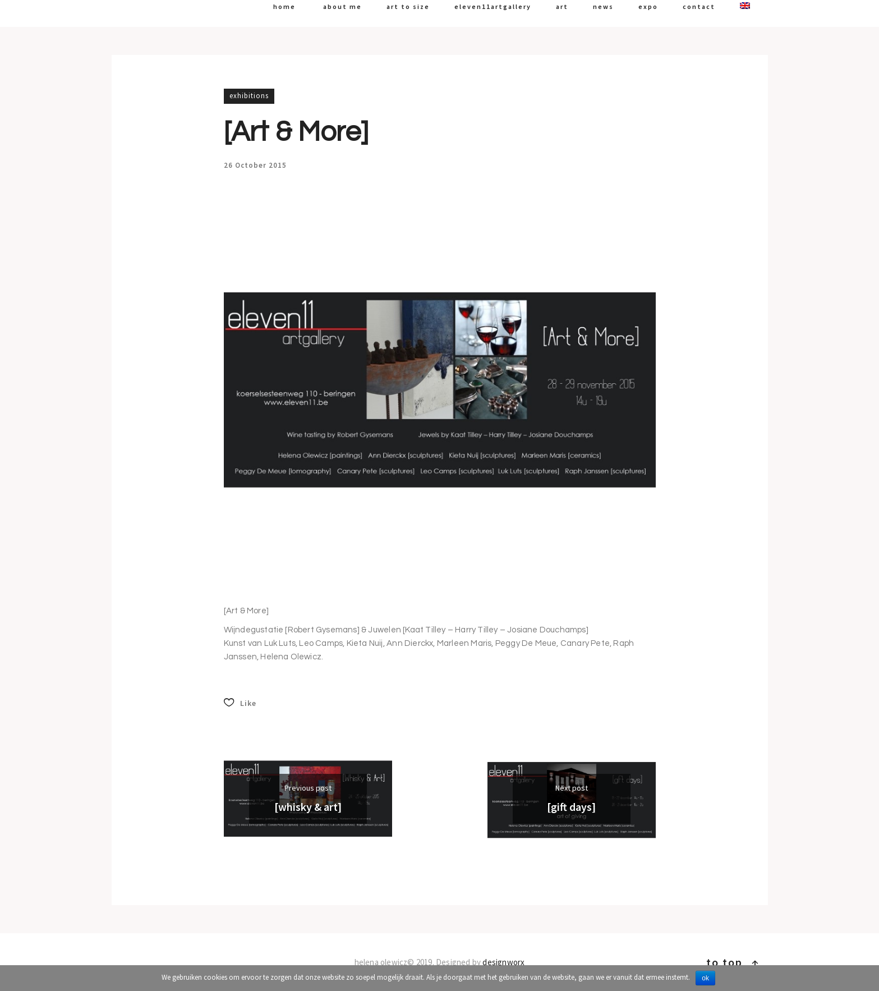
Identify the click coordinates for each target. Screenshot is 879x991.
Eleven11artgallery (492, 6)
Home (284, 6)
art (562, 6)
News (603, 6)
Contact (699, 6)
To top (733, 962)
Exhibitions (249, 95)
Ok (705, 978)
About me (342, 6)
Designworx (503, 962)
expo (648, 6)
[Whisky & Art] (308, 807)
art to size (408, 6)
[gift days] (571, 807)
